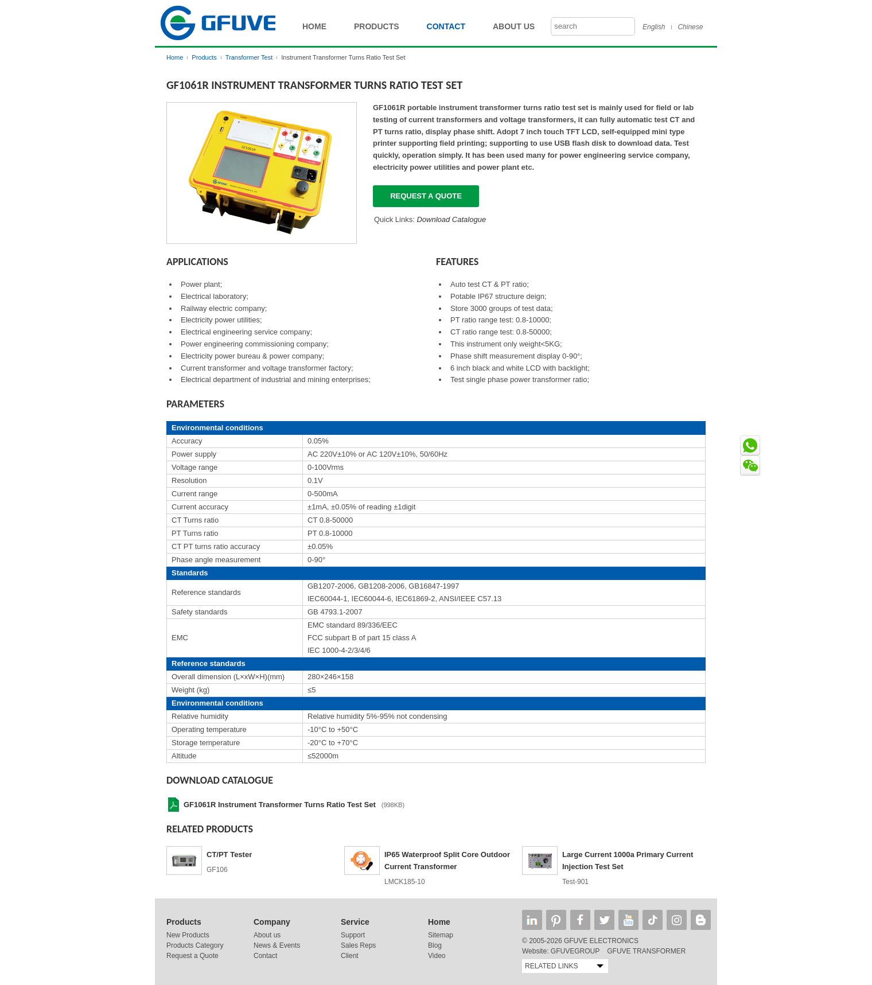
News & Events (277, 945)
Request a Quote (192, 956)
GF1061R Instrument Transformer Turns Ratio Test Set (280, 804)
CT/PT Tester (229, 854)
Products (376, 26)
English (654, 27)
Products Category (194, 945)
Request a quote (426, 196)
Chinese (690, 27)
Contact (446, 26)
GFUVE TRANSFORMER (646, 951)
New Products (187, 935)
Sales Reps (358, 945)
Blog (435, 945)
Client (350, 956)
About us (267, 935)
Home (314, 26)
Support (353, 935)
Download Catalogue (451, 219)
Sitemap (440, 935)
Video (436, 956)
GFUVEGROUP (575, 951)
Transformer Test (249, 57)
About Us (514, 26)
